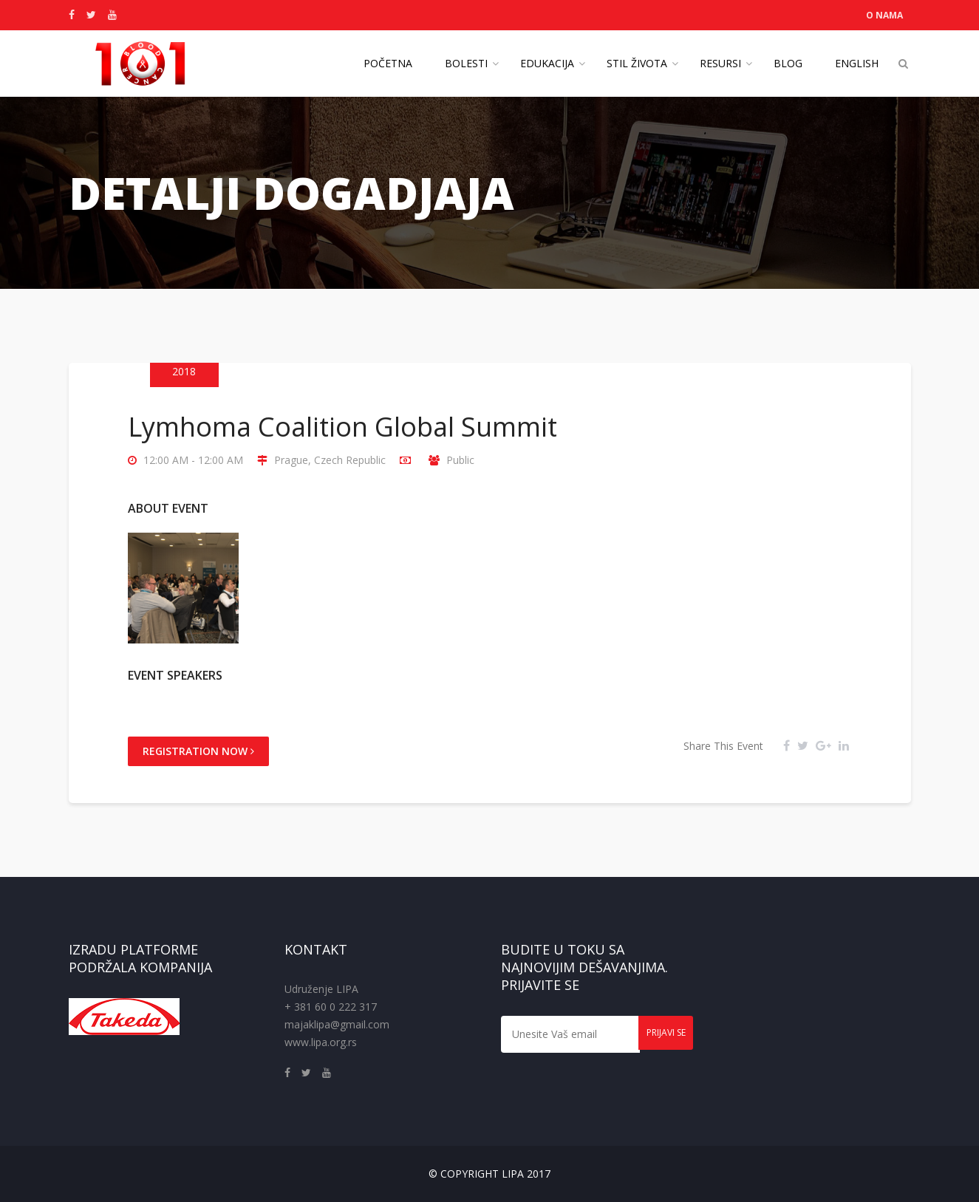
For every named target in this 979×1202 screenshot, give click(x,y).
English (857, 63)
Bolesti (466, 63)
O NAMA (884, 15)
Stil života (637, 63)
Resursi (720, 63)
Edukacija (547, 63)
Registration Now (198, 751)
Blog (788, 63)
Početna (388, 63)
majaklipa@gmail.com (336, 1024)
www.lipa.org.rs (320, 1042)
